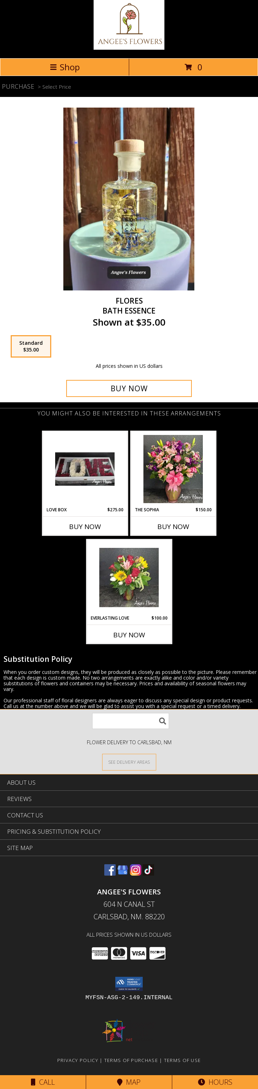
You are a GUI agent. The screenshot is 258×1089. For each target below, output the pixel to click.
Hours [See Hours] (215, 1082)
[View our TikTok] (148, 873)
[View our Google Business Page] (122, 873)
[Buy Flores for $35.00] (129, 388)
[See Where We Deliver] (129, 761)
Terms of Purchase (131, 1060)
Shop (65, 67)
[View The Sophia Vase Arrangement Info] (173, 469)
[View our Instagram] (135, 873)
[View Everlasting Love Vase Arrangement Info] (129, 577)
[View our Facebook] (110, 873)
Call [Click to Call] (43, 1082)
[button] (129, 984)
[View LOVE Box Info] (85, 469)
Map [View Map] (129, 1082)
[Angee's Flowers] (129, 47)
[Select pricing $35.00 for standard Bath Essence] (31, 346)
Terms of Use (182, 1060)
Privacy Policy (77, 1060)
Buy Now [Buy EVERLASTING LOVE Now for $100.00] (129, 634)
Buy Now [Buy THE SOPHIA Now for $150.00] (173, 526)
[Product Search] (130, 721)
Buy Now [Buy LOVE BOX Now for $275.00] (85, 526)
